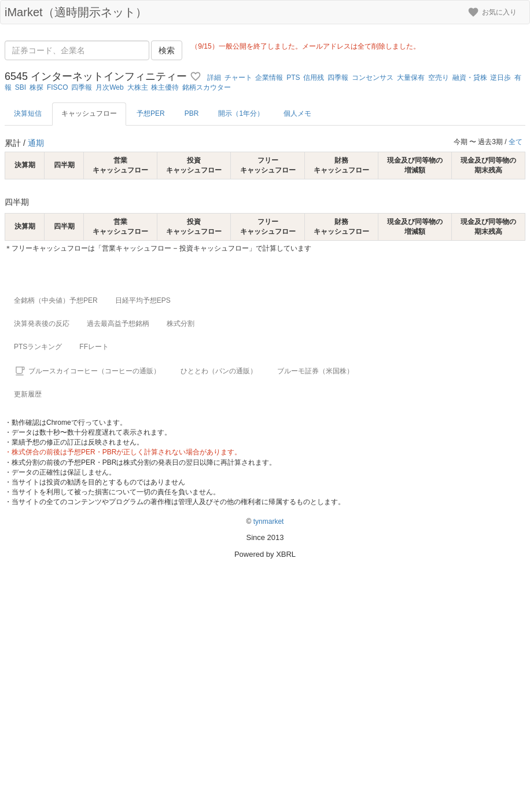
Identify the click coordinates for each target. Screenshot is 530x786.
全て (515, 142)
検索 (167, 50)
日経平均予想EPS (143, 300)
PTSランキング (38, 347)
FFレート (94, 347)
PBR (192, 113)
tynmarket (268, 521)
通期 (36, 143)
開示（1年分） (241, 113)
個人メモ (297, 113)
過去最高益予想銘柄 (118, 323)
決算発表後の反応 (41, 323)
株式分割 (180, 323)
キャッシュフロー (89, 113)
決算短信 (28, 113)
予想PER (151, 113)
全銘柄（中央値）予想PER (56, 300)
